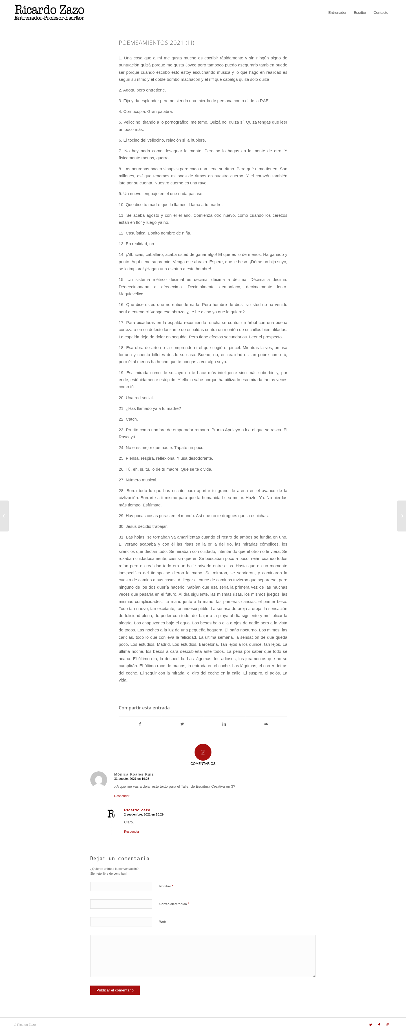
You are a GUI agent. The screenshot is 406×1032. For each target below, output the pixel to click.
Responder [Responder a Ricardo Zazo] (131, 831)
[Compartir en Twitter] (182, 724)
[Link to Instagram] (387, 1024)
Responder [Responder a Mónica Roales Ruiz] (121, 796)
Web (162, 921)
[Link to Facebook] (379, 1024)
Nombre (166, 886)
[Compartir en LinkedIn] (224, 724)
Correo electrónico (174, 904)
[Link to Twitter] (371, 1024)
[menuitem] (337, 12)
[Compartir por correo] (266, 724)
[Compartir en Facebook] (140, 724)
